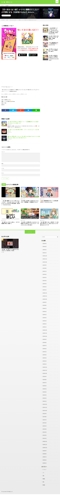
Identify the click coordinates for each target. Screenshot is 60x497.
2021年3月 (45, 435)
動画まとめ (11, 494)
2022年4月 (45, 395)
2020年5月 (45, 466)
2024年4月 (45, 322)
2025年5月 (45, 282)
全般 (9, 16)
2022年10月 (45, 377)
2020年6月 (45, 463)
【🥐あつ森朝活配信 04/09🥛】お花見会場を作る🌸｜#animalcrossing (53, 45)
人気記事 (7, 5)
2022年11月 (45, 374)
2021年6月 (45, 426)
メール (3, 169)
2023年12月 (45, 334)
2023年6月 (45, 353)
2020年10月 (45, 450)
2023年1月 (45, 368)
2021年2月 (45, 438)
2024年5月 (45, 319)
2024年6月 (45, 316)
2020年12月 (45, 444)
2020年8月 (45, 456)
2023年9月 (45, 344)
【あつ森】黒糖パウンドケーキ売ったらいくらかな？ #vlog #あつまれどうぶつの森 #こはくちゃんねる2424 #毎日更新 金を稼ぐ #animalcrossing (10, 205)
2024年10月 (45, 304)
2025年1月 (45, 295)
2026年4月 (45, 249)
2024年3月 (45, 325)
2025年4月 (45, 286)
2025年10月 (45, 267)
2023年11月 (45, 337)
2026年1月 (45, 258)
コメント (3, 153)
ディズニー (45, 472)
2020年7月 (45, 460)
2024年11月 (45, 301)
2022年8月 (45, 383)
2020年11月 (45, 447)
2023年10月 (45, 340)
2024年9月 (45, 307)
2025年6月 (45, 279)
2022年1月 (45, 405)
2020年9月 (45, 453)
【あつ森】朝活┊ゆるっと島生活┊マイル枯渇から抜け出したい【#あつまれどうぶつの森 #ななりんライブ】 (49, 227)
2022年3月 (45, 398)
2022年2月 (45, 402)
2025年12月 (45, 261)
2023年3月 (45, 362)
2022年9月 (45, 380)
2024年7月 (45, 313)
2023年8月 (45, 347)
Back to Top (30, 238)
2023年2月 (45, 365)
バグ (43, 475)
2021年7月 (45, 423)
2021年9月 (45, 417)
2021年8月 (45, 420)
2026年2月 (45, 255)
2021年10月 (45, 414)
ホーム (3, 5)
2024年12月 (45, 298)
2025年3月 (45, 289)
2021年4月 (45, 432)
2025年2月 (45, 292)
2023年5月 (45, 356)
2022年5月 (45, 392)
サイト (3, 174)
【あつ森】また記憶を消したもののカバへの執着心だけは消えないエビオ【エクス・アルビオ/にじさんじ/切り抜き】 (53, 59)
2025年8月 (45, 273)
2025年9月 (45, 270)
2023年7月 (45, 350)
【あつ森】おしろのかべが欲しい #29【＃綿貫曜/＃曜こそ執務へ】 (53, 51)
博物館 (44, 481)
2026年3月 (45, 252)
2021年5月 (45, 429)
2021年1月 (45, 441)
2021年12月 (45, 408)
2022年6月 (45, 389)
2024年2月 (45, 328)
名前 (2, 164)
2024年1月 (45, 331)
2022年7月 (45, 386)
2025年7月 (45, 276)
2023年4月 (45, 359)
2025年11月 (45, 264)
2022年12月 (45, 371)
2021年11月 (45, 411)
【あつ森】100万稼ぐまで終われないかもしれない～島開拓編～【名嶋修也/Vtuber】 (30, 203)
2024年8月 (45, 310)
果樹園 (44, 487)
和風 (43, 484)
